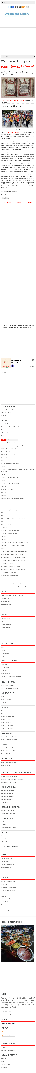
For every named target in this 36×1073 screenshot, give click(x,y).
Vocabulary (4, 839)
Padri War (4, 670)
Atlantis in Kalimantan (7, 716)
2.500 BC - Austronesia (7, 489)
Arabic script (5, 653)
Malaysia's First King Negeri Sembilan (12, 779)
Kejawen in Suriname (12, 106)
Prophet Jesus (5, 633)
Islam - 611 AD (5, 607)
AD (8, 439)
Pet (2, 836)
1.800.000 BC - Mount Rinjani (9, 575)
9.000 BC (3, 522)
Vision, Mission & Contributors (10, 410)
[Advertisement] (18, 35)
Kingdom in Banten (7, 799)
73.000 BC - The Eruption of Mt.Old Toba (13, 560)
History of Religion (6, 858)
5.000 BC (3, 507)
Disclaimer (4, 1067)
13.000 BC (4, 539)
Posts (4, 1032)
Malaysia (3, 896)
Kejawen (15, 100)
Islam (2, 647)
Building (3, 768)
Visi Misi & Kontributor (8, 1050)
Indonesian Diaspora (7, 911)
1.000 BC (3, 466)
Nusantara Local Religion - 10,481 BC (12, 595)
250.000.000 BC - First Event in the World (13, 587)
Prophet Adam (5, 618)
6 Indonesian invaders (7, 685)
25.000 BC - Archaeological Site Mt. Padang (14, 551)
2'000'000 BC (5, 581)
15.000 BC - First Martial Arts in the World (13, 545)
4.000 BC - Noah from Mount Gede (11, 504)
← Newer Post (6, 202)
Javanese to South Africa (8, 887)
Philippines (4, 905)
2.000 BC (3, 486)
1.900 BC (3, 480)
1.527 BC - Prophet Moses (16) (10, 477)
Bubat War (4, 664)
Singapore (4, 824)
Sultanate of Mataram (7, 810)
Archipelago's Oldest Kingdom (18, 999)
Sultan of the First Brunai (8, 782)
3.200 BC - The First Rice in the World (12, 498)
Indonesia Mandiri (6, 1015)
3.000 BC (3, 492)
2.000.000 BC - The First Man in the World (13, 584)
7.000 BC (3, 516)
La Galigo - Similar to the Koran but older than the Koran (17, 67)
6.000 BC (3, 513)
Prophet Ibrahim (6, 624)
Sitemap (3, 415)
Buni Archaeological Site (8, 762)
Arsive (14, 439)
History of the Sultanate (8, 813)
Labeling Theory (6, 433)
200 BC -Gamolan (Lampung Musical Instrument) (15, 446)
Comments (6, 1035)
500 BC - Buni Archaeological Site (11, 455)
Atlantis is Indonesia (7, 711)
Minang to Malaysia (7, 899)
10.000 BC (4, 528)
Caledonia (4, 884)
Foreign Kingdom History (9, 827)
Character (4, 430)
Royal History (5, 802)
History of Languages (7, 864)
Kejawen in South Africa (8, 890)
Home (3, 100)
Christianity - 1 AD (6, 604)
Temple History (6, 765)
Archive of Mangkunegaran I (18, 1002)
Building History (6, 867)
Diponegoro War (6, 673)
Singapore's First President (9, 776)
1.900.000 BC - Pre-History (9, 578)
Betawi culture (5, 850)
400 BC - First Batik (7, 452)
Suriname (4, 908)
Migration (22, 100)
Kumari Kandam (6, 699)
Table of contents (6, 413)
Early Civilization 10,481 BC (9, 424)
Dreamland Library (13, 132)
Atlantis (3, 696)
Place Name (4, 842)
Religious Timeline (6, 610)
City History (4, 873)
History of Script (6, 861)
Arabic (3, 650)
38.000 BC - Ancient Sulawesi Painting (12, 554)
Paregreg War (5, 667)
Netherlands (5, 902)
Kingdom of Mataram (7, 793)
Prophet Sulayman (6, 630)
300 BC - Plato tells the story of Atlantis (12, 449)
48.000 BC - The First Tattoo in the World (13, 557)
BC (3, 439)
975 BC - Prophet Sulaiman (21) (10, 464)
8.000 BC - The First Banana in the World (13, 519)
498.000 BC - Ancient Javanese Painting (13, 569)
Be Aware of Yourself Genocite (10, 427)
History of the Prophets (8, 639)
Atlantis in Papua (6, 722)
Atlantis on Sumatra (7, 728)
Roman (3, 821)
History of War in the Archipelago (11, 676)
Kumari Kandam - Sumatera (9, 737)
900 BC (3, 461)
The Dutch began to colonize (9, 688)
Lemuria (3, 702)
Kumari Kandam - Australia (9, 740)
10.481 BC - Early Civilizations (10, 530)
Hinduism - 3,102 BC (7, 598)
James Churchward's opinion (10, 748)
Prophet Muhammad (7, 636)
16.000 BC (4, 548)
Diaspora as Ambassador (8, 881)
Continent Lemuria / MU (8, 751)
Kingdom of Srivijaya (7, 790)
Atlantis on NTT (5, 719)
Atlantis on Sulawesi (7, 725)
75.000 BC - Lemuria (7, 563)
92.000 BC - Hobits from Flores (10, 566)
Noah (2, 621)
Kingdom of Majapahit (7, 796)
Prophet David (5, 627)
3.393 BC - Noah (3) (6, 501)
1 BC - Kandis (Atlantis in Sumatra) (11, 443)
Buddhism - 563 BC (6, 601)
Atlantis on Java (5, 714)
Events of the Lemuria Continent (10, 754)
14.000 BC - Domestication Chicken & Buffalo (14, 542)
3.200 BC (3, 495)
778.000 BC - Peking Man (8, 572)
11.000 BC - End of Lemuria (9, 533)
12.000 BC (4, 536)
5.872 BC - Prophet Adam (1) (9, 510)
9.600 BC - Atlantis (6, 525)
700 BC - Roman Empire (8, 458)
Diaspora (9, 100)
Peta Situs (4, 1047)
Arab (2, 656)
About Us (3, 1058)
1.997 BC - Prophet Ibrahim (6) (10, 483)
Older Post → (30, 202)
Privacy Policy (5, 1064)
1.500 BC (3, 474)
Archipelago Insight (7, 436)
